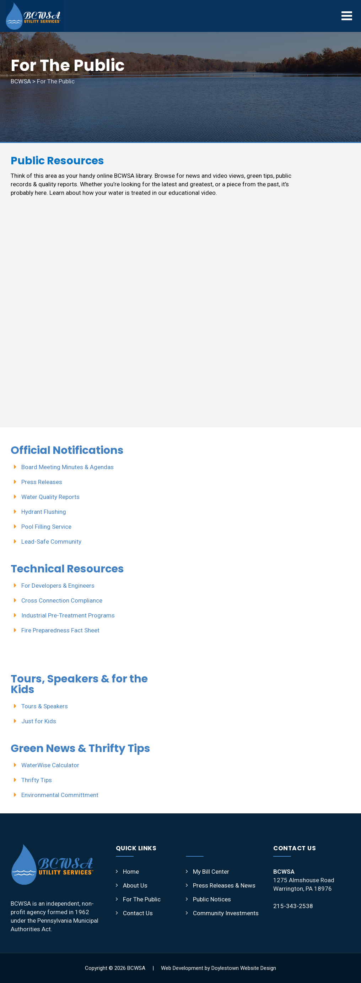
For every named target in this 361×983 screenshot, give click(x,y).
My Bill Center (211, 871)
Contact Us (138, 913)
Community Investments (226, 913)
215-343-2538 (293, 906)
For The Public (142, 899)
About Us (135, 885)
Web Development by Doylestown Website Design (218, 968)
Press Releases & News (224, 885)
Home (131, 871)
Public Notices (212, 899)
